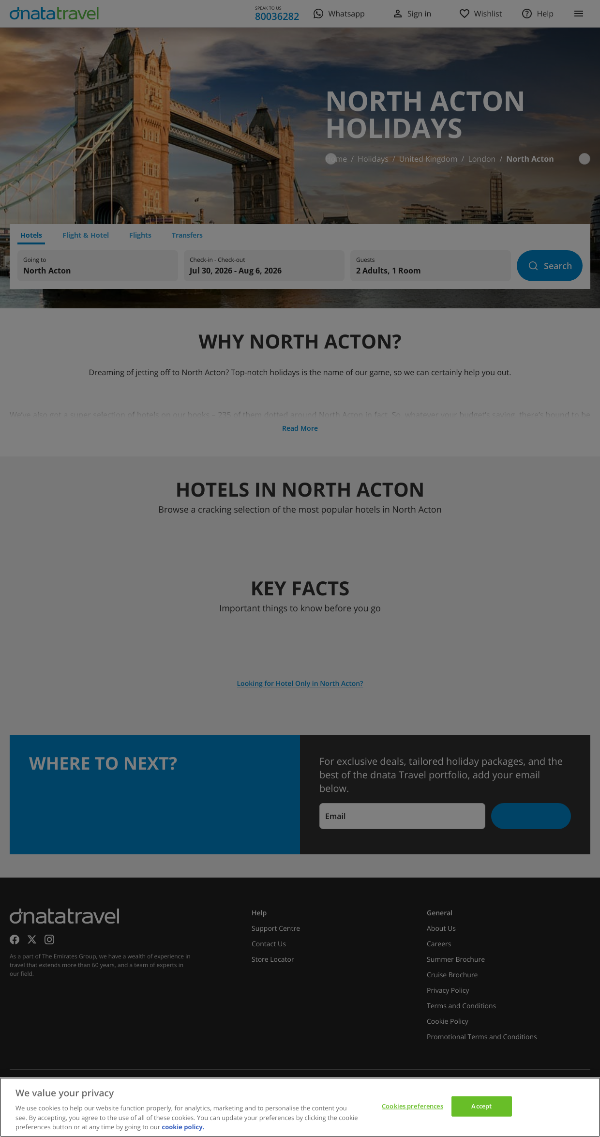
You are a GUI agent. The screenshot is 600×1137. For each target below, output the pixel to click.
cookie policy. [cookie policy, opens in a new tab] (183, 1126)
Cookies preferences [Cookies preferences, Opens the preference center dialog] (412, 1106)
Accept (481, 1106)
